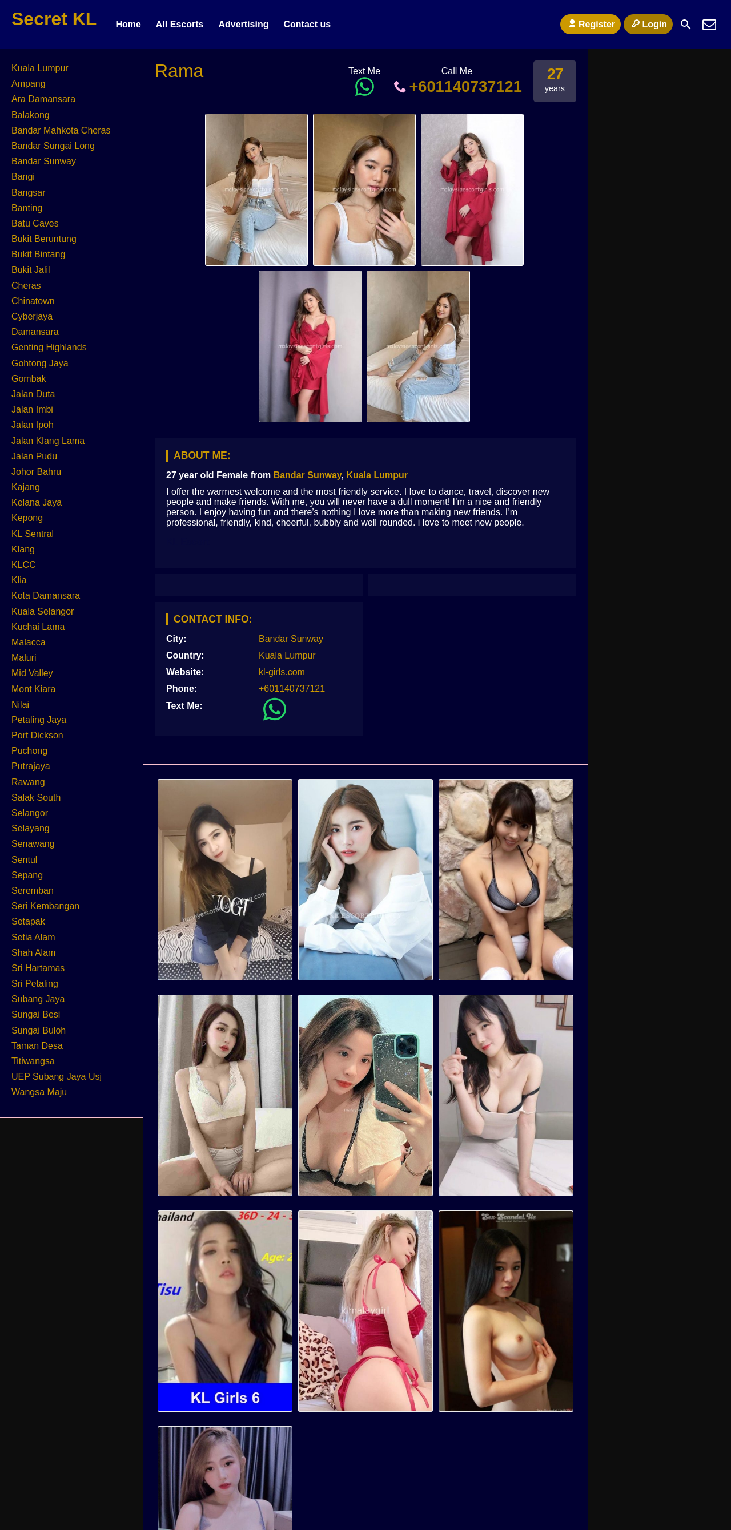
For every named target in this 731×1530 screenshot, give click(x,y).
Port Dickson (37, 735)
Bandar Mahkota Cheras (60, 130)
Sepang (27, 875)
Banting (26, 208)
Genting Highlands (49, 347)
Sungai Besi (35, 1014)
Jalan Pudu (34, 456)
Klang (23, 549)
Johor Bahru (36, 472)
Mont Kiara (33, 689)
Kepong (27, 518)
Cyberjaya (32, 316)
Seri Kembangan (45, 906)
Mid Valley (32, 673)
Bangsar (28, 192)
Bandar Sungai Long (53, 146)
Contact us (307, 24)
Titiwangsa (33, 1061)
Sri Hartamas (38, 968)
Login (648, 24)
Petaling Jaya (38, 720)
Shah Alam (33, 953)
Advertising (243, 24)
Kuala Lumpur (377, 475)
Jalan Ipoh (32, 425)
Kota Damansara (45, 595)
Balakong (30, 115)
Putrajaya (30, 766)
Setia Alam (33, 937)
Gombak (28, 378)
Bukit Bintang (38, 254)
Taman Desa (37, 1046)
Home (127, 24)
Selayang (30, 828)
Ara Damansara (43, 99)
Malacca (28, 642)
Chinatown (33, 301)
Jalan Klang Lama (48, 441)
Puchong (29, 751)
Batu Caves (35, 223)
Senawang (33, 844)
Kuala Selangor (42, 611)
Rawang (28, 782)
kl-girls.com (282, 672)
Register (590, 24)
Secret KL (54, 19)
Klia (19, 580)
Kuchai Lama (38, 627)
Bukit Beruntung (44, 239)
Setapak (28, 921)
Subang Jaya (38, 999)
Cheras (26, 285)
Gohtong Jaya (40, 363)
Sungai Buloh (38, 1030)
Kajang (25, 487)
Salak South (36, 797)
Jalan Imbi (32, 409)
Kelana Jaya (36, 502)
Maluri (24, 658)
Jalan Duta (33, 394)
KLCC (23, 565)
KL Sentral (32, 534)
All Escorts (180, 24)
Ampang (28, 83)
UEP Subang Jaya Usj (56, 1076)
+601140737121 (457, 86)
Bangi (23, 176)
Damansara (35, 332)
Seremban (32, 890)
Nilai (20, 704)
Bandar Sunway (308, 475)
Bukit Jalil (30, 269)
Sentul (24, 860)
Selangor (29, 813)
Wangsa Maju (39, 1092)
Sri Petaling (34, 983)
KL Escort (187, 542)
